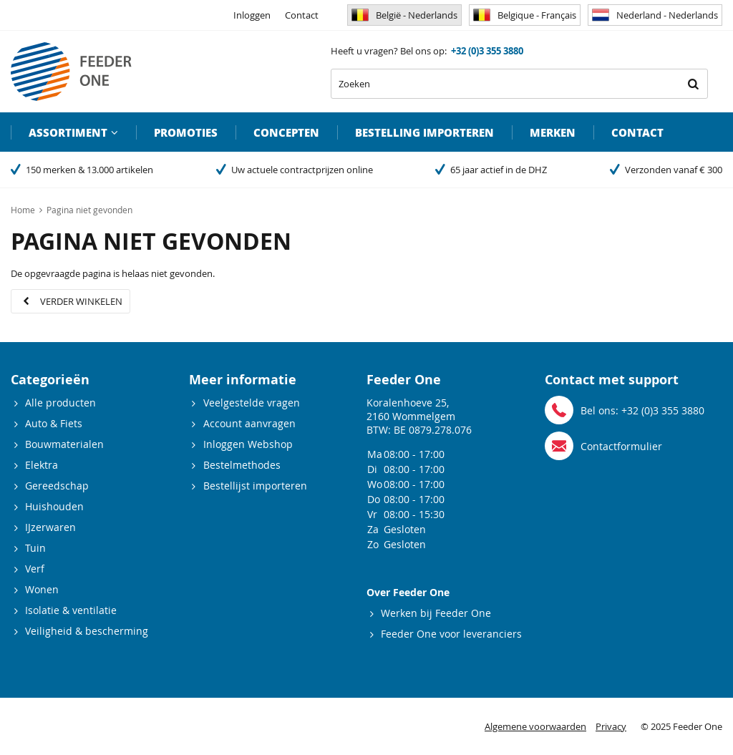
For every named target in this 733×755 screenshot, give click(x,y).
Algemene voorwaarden (535, 726)
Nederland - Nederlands (655, 15)
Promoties (186, 132)
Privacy (611, 726)
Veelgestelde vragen (251, 402)
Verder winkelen (81, 301)
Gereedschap (57, 485)
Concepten (286, 132)
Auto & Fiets (53, 423)
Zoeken (693, 83)
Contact (302, 15)
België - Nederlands (404, 15)
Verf (34, 568)
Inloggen (252, 15)
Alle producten (60, 402)
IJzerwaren (50, 527)
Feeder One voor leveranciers (451, 633)
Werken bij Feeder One (436, 613)
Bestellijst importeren (255, 485)
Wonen (42, 589)
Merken (553, 132)
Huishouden (54, 506)
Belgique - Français (524, 15)
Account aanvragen (249, 423)
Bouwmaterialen (64, 444)
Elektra (41, 465)
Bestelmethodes (242, 465)
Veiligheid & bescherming (86, 631)
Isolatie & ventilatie (71, 610)
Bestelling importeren (424, 132)
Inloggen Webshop (248, 444)
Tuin (35, 548)
